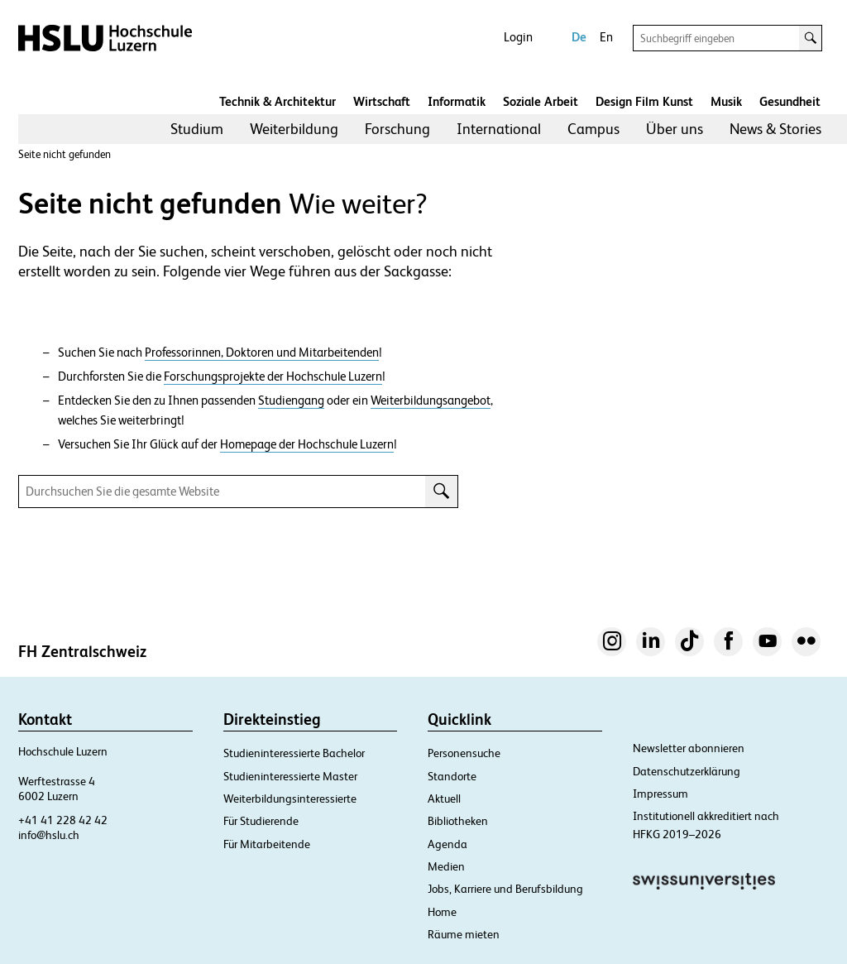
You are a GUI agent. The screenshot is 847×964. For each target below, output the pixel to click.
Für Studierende (261, 820)
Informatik (457, 101)
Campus (593, 128)
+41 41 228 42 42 (63, 820)
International (499, 128)
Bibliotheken (458, 820)
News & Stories (775, 128)
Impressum (660, 793)
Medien (446, 866)
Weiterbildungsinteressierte (290, 798)
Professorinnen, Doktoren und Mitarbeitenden (262, 352)
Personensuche (464, 753)
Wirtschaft (381, 101)
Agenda (447, 844)
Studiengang (291, 400)
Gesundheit (790, 101)
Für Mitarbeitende (266, 844)
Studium (196, 128)
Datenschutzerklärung (686, 771)
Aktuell (444, 798)
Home (442, 911)
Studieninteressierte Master (290, 776)
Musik (726, 101)
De (579, 37)
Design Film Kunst (644, 101)
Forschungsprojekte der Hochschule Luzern (273, 376)
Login (518, 37)
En (606, 37)
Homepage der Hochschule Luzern (307, 444)
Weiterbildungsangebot (430, 400)
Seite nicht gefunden (64, 154)
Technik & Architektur (277, 101)
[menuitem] (197, 129)
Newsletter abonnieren (688, 748)
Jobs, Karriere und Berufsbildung (505, 888)
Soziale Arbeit (540, 101)
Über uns (674, 128)
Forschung (397, 128)
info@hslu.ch (48, 835)
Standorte (452, 776)
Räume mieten (464, 934)
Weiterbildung (294, 128)
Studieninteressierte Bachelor (294, 753)
